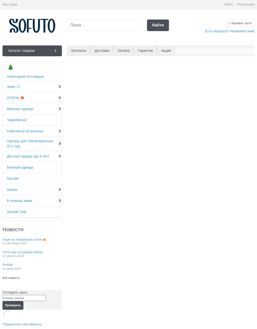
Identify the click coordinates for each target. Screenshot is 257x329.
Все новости (10, 278)
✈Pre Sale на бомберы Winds (22, 252)
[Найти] (158, 25)
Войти (229, 4)
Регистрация (246, 4)
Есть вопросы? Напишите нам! (230, 31)
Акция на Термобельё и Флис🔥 (24, 239)
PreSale (7, 265)
